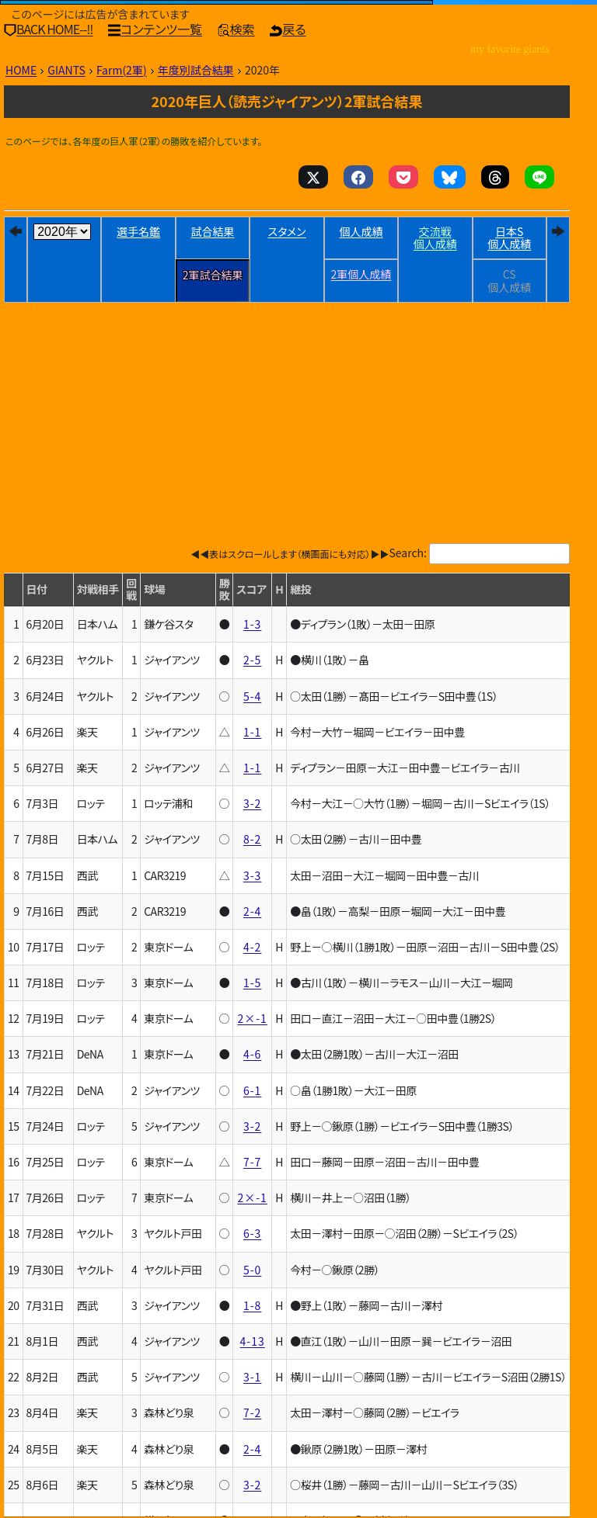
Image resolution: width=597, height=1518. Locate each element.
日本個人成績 (509, 238)
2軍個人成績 (361, 274)
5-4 (252, 696)
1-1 (252, 732)
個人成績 (360, 231)
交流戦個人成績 (435, 238)
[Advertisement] (287, 392)
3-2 (252, 803)
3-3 (252, 875)
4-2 (252, 947)
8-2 (252, 839)
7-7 (252, 1162)
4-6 (252, 1054)
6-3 (252, 1233)
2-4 (252, 911)
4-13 (252, 1341)
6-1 (252, 1090)
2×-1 (252, 1018)
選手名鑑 (138, 231)
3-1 (252, 1377)
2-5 (252, 659)
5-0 (252, 1269)
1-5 (252, 982)
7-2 (252, 1412)
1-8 (252, 1305)
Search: (408, 552)
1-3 (252, 624)
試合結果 (213, 231)
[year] (62, 232)
